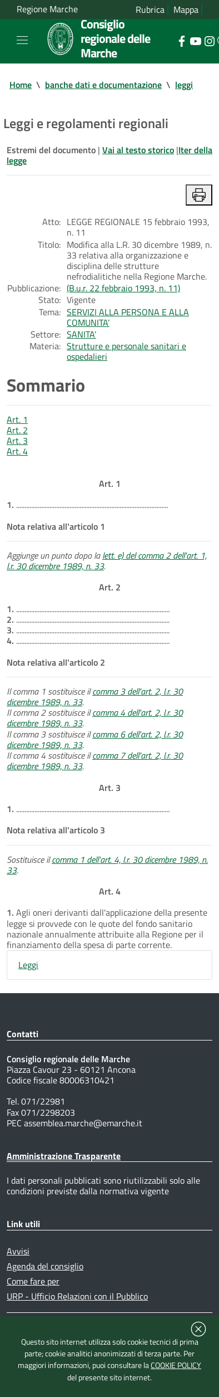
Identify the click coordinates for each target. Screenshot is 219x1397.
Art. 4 (17, 451)
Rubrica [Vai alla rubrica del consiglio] (150, 9)
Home (20, 84)
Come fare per (33, 1281)
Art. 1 (17, 419)
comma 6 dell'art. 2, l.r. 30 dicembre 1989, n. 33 (95, 739)
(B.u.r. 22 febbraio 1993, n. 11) (123, 288)
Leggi (28, 964)
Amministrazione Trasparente (64, 1155)
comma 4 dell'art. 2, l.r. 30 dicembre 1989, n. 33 (95, 718)
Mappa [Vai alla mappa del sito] (185, 9)
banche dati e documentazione (103, 84)
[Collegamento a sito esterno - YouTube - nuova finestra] (195, 40)
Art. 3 (17, 440)
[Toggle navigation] (22, 40)
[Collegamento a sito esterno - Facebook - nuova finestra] (181, 40)
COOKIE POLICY (176, 1365)
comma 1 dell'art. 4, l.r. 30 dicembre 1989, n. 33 (107, 865)
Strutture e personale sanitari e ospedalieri (126, 351)
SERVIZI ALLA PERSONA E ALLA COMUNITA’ (128, 317)
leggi (184, 84)
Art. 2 (17, 430)
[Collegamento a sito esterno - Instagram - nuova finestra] (209, 40)
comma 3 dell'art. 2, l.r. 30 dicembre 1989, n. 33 (95, 697)
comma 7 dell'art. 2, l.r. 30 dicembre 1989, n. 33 (95, 761)
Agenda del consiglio (45, 1266)
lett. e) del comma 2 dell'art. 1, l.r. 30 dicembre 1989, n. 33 (107, 561)
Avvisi (18, 1251)
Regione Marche (47, 9)
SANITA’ (81, 334)
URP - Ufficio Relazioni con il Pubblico (77, 1296)
